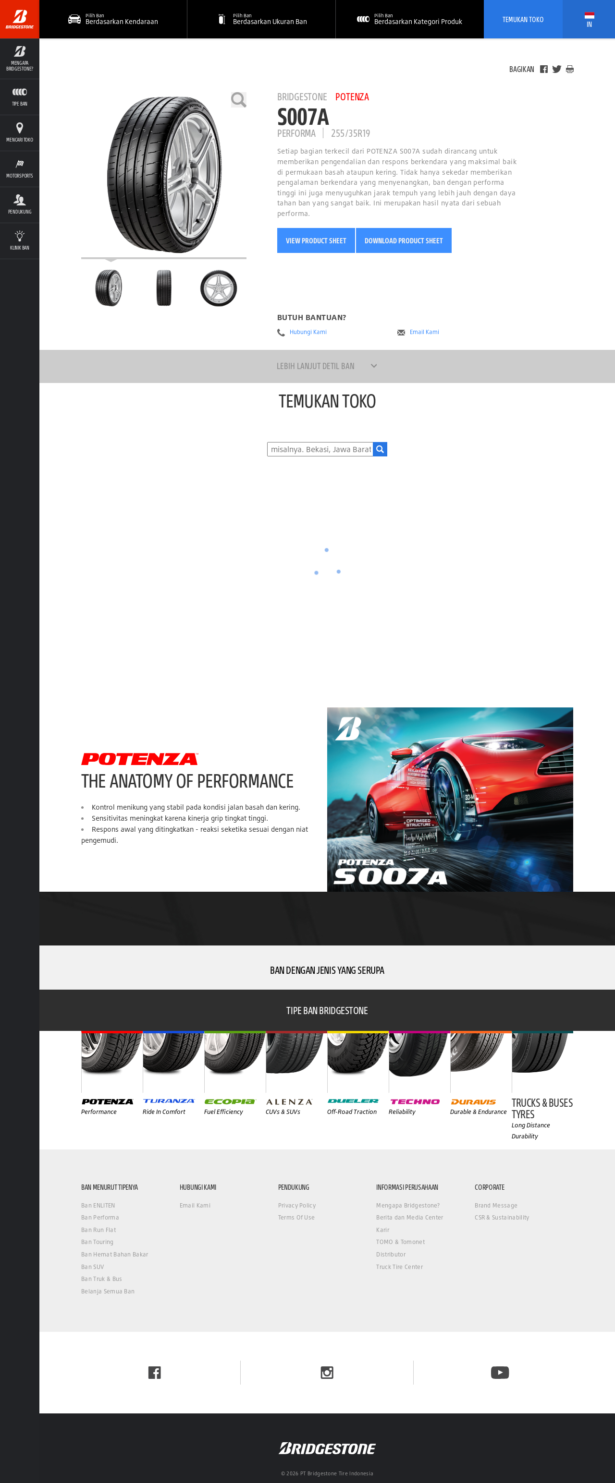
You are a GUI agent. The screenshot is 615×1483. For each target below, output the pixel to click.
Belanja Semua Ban (108, 1291)
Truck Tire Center (399, 1266)
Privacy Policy (297, 1205)
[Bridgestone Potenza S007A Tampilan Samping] (218, 288)
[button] (261, 19)
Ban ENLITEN (98, 1205)
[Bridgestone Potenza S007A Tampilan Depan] (164, 288)
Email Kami (424, 332)
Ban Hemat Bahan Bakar (114, 1254)
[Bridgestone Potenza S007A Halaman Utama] (108, 288)
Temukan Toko (523, 19)
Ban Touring (97, 1241)
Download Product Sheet (404, 240)
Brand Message (496, 1205)
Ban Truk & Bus (101, 1278)
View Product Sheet (316, 240)
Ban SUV (92, 1266)
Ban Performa (100, 1217)
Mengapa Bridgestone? (408, 1205)
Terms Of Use (296, 1217)
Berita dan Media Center (409, 1217)
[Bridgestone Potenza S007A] (163, 175)
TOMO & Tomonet (400, 1241)
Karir (382, 1229)
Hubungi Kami (308, 332)
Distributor (391, 1254)
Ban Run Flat (98, 1229)
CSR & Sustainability (502, 1217)
